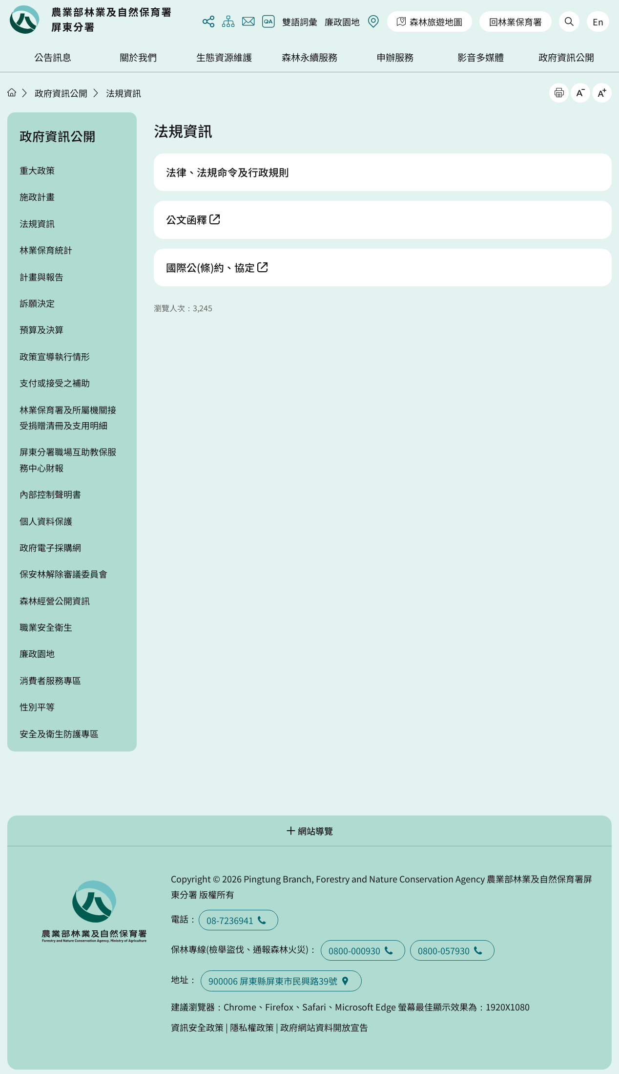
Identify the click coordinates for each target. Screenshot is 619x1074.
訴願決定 (37, 303)
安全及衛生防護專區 (59, 733)
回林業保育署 (515, 21)
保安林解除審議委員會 (63, 573)
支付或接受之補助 (55, 382)
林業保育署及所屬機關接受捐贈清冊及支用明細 (68, 417)
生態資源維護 (224, 57)
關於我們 (138, 57)
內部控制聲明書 (50, 494)
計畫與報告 (41, 276)
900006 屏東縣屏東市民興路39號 (281, 980)
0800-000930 (363, 950)
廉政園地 (342, 21)
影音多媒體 (480, 57)
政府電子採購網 (50, 547)
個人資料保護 (46, 521)
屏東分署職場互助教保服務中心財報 (68, 459)
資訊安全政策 (197, 1027)
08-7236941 (238, 920)
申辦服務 (394, 57)
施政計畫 (37, 196)
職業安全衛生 (46, 627)
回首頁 (90, 19)
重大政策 (37, 170)
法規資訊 (123, 92)
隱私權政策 (252, 1027)
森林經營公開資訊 (55, 600)
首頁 (11, 92)
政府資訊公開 (566, 57)
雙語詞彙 (299, 21)
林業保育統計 (46, 249)
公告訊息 (52, 57)
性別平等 (37, 706)
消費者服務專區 (50, 680)
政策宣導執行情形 (55, 356)
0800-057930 (452, 950)
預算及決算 (41, 329)
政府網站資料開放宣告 (324, 1027)
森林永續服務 (309, 57)
